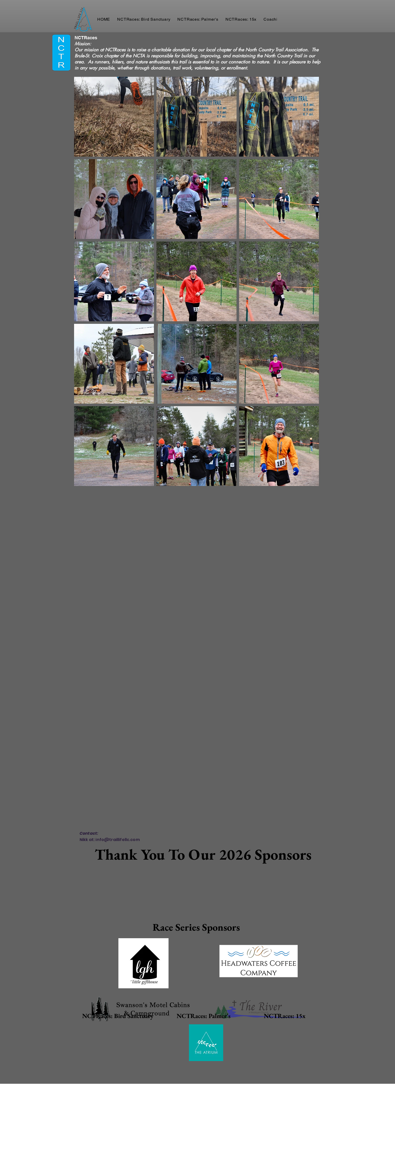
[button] (144, 19)
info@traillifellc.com (117, 840)
